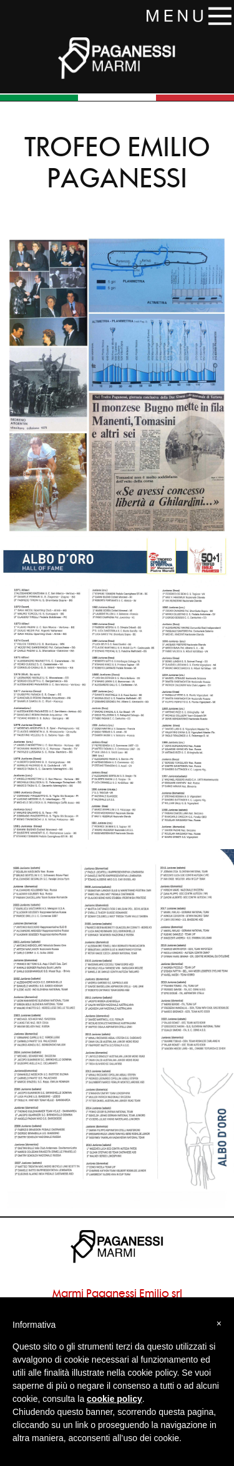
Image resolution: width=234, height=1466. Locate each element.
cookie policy (114, 1399)
